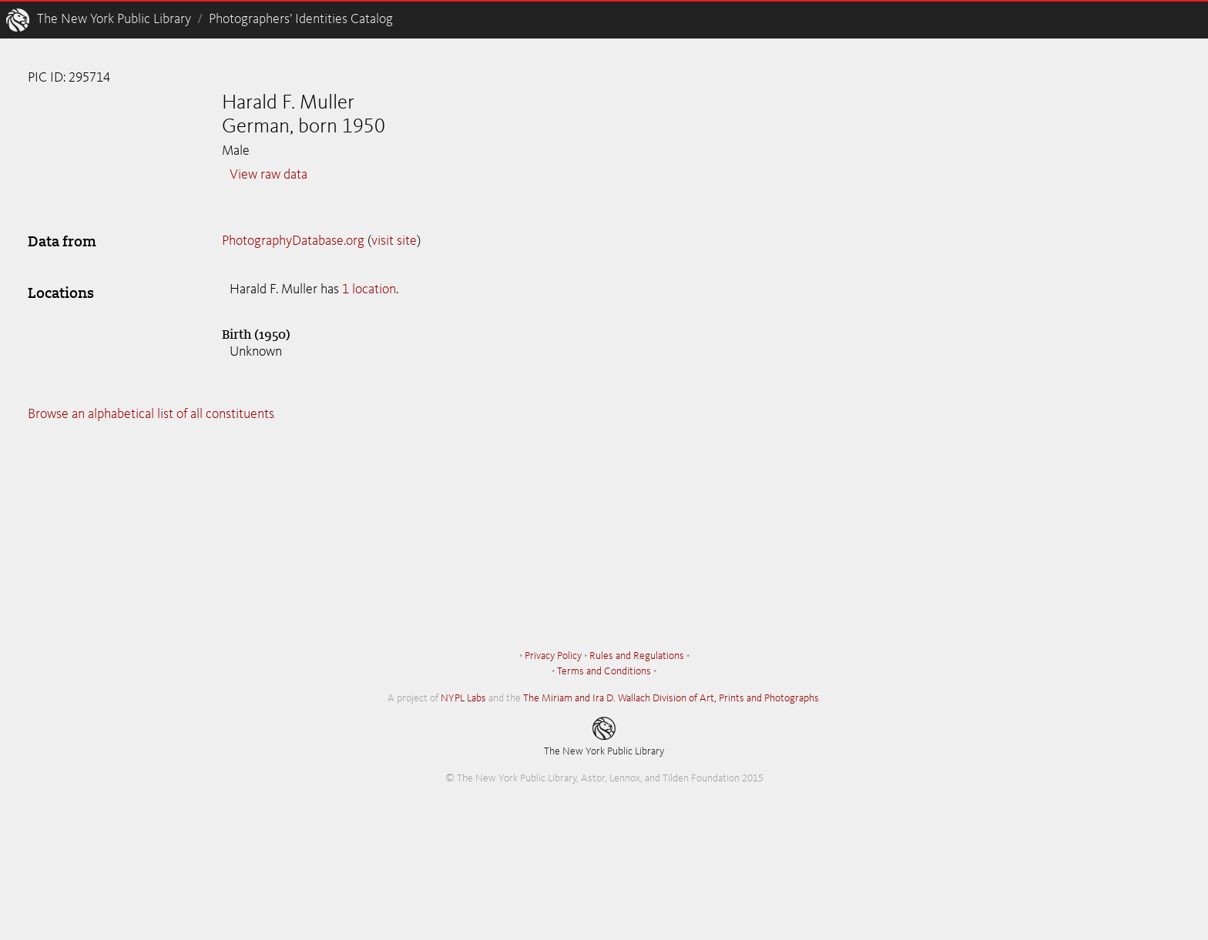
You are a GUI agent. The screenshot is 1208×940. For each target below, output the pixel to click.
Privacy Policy (553, 656)
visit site (394, 241)
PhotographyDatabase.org (293, 241)
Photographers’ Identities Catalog (301, 19)
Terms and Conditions (604, 671)
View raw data (268, 175)
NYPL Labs (463, 698)
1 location (369, 289)
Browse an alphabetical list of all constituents (151, 414)
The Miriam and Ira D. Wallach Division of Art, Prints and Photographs (671, 698)
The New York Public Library (114, 19)
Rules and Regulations (636, 656)
